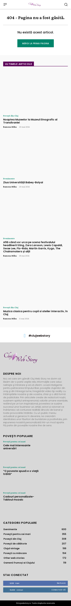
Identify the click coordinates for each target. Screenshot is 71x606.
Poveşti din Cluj (10, 116)
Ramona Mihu (10, 127)
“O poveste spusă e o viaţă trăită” (21, 472)
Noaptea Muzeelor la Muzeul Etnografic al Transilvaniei (30, 121)
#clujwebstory (39, 336)
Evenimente (9, 178)
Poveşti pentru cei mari (14, 441)
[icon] (24, 336)
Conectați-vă (58, 589)
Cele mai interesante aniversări (16, 447)
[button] (65, 4)
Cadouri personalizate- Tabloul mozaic (18, 498)
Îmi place (61, 583)
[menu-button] (5, 4)
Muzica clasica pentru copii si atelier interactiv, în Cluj (35, 312)
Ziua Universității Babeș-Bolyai (23, 182)
